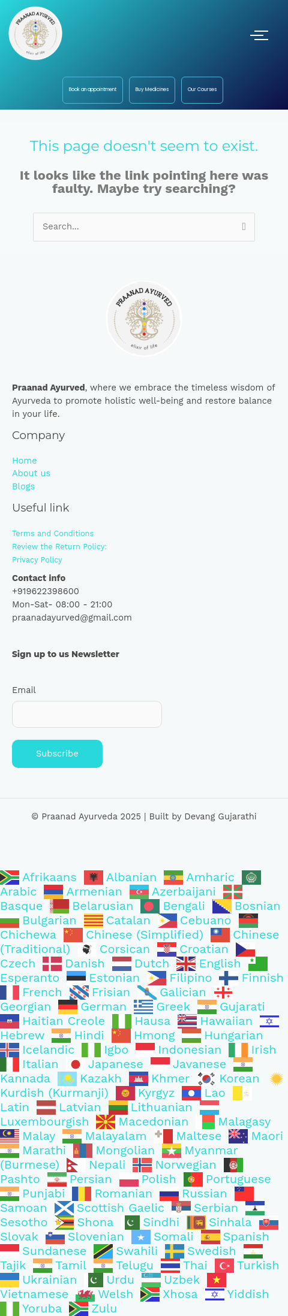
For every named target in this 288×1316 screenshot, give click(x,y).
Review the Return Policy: (59, 546)
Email (24, 690)
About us (31, 473)
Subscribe (57, 753)
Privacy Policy (37, 559)
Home (24, 460)
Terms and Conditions (53, 533)
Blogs (23, 486)
